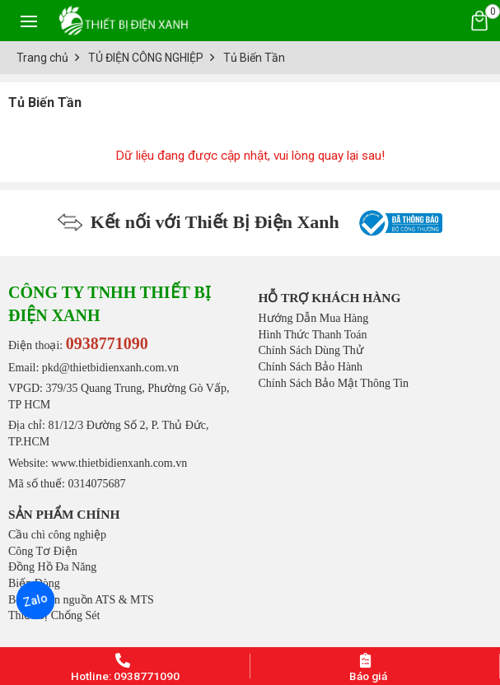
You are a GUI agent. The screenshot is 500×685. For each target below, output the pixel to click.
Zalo (35, 600)
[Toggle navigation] (28, 20)
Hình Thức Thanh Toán (313, 335)
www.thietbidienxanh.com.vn (119, 463)
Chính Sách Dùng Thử (311, 350)
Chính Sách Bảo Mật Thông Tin (334, 383)
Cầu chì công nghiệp (57, 535)
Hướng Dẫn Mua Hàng (314, 318)
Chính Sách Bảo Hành (311, 367)
